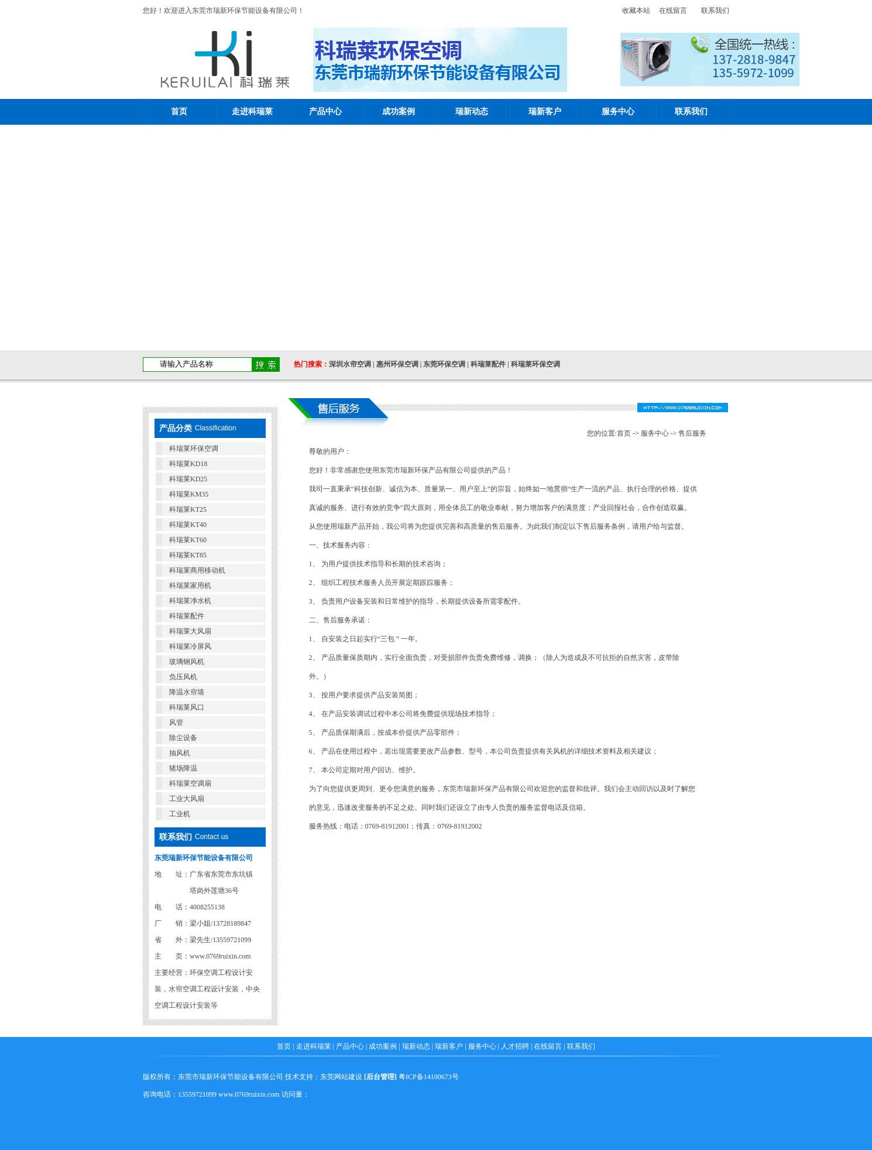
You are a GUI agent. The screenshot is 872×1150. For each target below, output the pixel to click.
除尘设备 (183, 738)
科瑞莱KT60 (188, 540)
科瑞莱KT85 (188, 555)
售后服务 (692, 433)
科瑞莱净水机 (190, 601)
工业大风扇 (186, 799)
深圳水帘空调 (350, 364)
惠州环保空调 (397, 364)
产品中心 (325, 111)
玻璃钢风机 (186, 662)
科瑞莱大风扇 (190, 631)
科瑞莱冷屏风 (190, 646)
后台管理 (380, 1077)
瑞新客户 (544, 111)
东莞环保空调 (444, 364)
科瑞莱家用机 (190, 585)
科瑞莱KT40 (188, 525)
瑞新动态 (471, 111)
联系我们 (715, 10)
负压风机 (183, 677)
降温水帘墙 (186, 692)
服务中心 (618, 111)
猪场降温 (183, 768)
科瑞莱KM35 (188, 494)
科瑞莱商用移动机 (197, 570)
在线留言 (673, 10)
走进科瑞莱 (252, 111)
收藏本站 (632, 10)
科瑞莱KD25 (188, 479)
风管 (176, 722)
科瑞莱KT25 (188, 509)
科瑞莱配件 (488, 364)
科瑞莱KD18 (188, 464)
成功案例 (398, 111)
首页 (179, 111)
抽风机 (179, 753)
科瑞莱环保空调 (535, 364)
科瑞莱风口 (186, 707)
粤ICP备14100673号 (429, 1077)
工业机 (179, 814)
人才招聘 (515, 1046)
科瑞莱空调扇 (190, 783)
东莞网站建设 (341, 1077)
